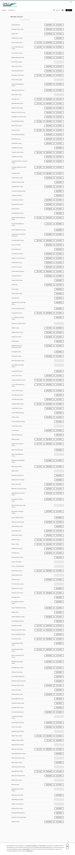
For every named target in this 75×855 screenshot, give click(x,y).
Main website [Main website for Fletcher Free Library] (49, 267)
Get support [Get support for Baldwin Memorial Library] (59, 57)
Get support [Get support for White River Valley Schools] (59, 775)
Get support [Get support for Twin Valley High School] (59, 712)
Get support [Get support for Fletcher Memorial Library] (59, 271)
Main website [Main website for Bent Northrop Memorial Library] (49, 84)
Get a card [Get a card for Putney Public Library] (39, 570)
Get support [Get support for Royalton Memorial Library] (59, 616)
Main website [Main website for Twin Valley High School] (49, 712)
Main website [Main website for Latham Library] (49, 417)
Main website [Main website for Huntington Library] (59, 351)
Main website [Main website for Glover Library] (59, 289)
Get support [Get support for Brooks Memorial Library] (59, 121)
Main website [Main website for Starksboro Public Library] (49, 685)
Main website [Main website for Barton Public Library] (49, 66)
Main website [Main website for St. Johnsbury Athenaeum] (59, 676)
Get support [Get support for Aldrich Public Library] (59, 42)
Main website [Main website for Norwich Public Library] (59, 526)
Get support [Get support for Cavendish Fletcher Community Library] (59, 161)
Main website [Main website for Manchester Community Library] (49, 443)
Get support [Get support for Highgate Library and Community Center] (59, 345)
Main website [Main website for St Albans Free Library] (59, 672)
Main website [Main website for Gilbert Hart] (49, 284)
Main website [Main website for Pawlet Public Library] (49, 535)
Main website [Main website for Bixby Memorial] (49, 99)
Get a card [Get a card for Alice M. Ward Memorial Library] (39, 47)
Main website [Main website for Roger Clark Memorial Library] (49, 607)
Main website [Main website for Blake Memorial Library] (49, 103)
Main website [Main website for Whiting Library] (49, 784)
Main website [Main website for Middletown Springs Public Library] (49, 460)
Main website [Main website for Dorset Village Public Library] (59, 229)
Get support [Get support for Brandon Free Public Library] (59, 112)
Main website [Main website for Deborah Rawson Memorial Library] (49, 217)
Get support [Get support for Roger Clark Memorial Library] (59, 607)
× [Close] (67, 846)
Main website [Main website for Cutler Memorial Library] (49, 199)
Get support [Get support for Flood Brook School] (59, 275)
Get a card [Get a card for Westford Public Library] (39, 771)
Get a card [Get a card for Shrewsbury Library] (39, 638)
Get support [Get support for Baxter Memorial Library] (59, 70)
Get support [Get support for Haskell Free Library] (59, 336)
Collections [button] (12, 10)
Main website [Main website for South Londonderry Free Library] (49, 655)
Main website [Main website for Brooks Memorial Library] (49, 121)
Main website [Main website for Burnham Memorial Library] (49, 134)
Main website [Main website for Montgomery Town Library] (59, 479)
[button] (56, 10)
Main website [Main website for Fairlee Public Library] (49, 262)
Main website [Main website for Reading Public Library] (59, 588)
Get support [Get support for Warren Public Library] (59, 735)
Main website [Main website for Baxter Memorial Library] (49, 70)
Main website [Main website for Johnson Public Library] (49, 390)
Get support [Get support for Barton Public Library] (59, 66)
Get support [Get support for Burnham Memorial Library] (59, 134)
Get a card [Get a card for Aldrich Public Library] (39, 42)
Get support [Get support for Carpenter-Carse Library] (59, 152)
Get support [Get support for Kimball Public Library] (59, 408)
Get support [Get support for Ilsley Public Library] (59, 356)
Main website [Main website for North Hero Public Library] (49, 522)
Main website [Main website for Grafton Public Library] (59, 293)
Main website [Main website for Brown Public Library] (49, 125)
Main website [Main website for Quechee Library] (49, 579)
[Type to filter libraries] (37, 20)
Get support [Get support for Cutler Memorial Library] (59, 199)
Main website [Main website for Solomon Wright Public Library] (59, 643)
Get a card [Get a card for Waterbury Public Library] (49, 740)
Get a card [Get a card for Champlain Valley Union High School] (39, 167)
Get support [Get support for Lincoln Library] (59, 430)
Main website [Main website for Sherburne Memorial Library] (59, 634)
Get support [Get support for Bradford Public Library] (59, 108)
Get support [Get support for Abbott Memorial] (59, 24)
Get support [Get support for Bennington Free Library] (59, 75)
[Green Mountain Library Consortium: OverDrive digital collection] (10, 5)
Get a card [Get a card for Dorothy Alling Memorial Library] (49, 223)
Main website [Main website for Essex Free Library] (49, 244)
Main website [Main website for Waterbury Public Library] (59, 740)
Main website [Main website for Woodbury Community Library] (59, 817)
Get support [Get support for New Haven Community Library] (59, 511)
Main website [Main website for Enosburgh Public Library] (49, 240)
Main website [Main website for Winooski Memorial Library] (59, 812)
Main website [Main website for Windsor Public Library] (59, 808)
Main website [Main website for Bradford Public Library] (49, 108)
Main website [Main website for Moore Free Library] (49, 484)
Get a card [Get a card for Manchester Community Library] (39, 443)
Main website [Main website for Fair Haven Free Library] (49, 253)
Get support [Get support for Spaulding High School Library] (59, 661)
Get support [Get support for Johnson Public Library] (59, 390)
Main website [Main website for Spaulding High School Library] (49, 661)
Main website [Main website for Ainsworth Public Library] (49, 29)
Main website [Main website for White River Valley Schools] (49, 775)
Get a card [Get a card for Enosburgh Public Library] (39, 240)
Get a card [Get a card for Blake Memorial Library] (39, 103)
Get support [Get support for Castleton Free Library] (59, 156)
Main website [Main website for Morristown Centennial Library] (49, 499)
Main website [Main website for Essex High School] (59, 249)
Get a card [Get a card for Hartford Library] (49, 328)
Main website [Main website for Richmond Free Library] (49, 592)
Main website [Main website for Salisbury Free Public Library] (49, 630)
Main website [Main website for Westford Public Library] (49, 771)
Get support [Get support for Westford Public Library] (59, 771)
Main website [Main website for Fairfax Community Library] (49, 258)
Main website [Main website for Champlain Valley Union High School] (49, 167)
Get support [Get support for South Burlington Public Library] (59, 649)
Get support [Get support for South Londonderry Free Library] (59, 655)
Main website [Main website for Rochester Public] (59, 597)
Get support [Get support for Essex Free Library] (59, 244)
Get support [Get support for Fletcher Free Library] (59, 267)
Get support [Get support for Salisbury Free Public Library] (59, 630)
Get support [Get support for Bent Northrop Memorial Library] (59, 84)
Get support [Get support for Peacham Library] (59, 539)
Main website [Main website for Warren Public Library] (49, 735)
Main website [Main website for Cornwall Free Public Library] (59, 191)
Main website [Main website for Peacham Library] (49, 539)
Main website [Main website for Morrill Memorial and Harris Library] (49, 493)
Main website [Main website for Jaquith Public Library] (59, 371)
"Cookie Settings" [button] (26, 849)
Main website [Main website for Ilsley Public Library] (49, 356)
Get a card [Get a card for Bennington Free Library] (39, 75)
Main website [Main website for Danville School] (49, 208)
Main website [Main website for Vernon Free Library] (49, 727)
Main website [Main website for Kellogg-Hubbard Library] (49, 404)
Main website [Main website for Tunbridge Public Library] (59, 707)
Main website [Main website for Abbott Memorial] (49, 24)
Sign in (69, 10)
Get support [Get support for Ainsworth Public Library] (59, 29)
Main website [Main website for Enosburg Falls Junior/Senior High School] (49, 234)
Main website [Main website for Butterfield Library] (49, 139)
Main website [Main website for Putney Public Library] (49, 570)
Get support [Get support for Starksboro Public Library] (59, 685)
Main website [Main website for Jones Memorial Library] (59, 395)
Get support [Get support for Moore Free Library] (59, 484)
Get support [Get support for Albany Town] (59, 33)
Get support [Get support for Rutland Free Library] (59, 625)
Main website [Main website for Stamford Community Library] (59, 681)
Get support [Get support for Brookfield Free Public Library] (59, 116)
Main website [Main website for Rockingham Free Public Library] (59, 601)
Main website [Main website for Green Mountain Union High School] (59, 302)
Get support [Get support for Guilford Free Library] (59, 313)
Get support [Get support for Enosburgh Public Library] (59, 240)
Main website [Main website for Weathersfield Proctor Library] (59, 753)
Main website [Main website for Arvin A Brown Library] (49, 53)
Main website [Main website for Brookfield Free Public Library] (49, 116)
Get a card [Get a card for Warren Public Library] (39, 735)
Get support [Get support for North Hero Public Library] (59, 522)
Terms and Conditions (31, 845)
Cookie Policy (29, 851)
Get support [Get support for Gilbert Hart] (59, 284)
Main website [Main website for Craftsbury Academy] (59, 195)
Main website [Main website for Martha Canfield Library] (59, 449)
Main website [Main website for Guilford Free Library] (49, 313)
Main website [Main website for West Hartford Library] (59, 762)
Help (71, 1)
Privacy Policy (42, 845)
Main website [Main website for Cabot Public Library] (49, 143)
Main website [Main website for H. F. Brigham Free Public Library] (59, 317)
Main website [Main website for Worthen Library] (49, 821)
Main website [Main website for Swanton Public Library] (49, 694)
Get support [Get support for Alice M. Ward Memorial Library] (59, 47)
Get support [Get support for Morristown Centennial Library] (59, 499)
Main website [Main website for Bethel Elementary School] (49, 90)
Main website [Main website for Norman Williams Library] (59, 517)
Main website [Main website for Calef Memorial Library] (59, 147)
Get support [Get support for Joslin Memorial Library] (59, 399)
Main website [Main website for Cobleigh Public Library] (49, 186)
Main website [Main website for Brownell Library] (49, 130)
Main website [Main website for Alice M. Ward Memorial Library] (49, 47)
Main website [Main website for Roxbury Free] (59, 612)
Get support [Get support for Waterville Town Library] (59, 749)
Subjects (4, 10)
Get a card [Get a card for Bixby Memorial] (39, 99)
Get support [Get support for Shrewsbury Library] (59, 638)
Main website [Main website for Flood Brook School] (49, 275)
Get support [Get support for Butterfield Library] (59, 139)
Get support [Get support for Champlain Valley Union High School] (59, 167)
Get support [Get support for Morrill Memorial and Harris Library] (59, 493)
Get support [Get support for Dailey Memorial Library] (59, 204)
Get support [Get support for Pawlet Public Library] (59, 535)
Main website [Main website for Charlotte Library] (49, 173)
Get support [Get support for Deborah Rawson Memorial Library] (59, 217)
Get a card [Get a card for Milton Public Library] (39, 466)
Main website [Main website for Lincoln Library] (49, 430)
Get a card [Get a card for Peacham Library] (39, 539)
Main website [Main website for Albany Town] (49, 33)
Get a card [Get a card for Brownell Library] (39, 130)
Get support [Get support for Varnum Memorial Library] (59, 722)
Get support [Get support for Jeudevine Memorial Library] (59, 380)
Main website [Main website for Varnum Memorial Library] (49, 722)
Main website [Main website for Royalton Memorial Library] (49, 616)
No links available (59, 62)
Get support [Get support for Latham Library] (59, 417)
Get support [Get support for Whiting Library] (59, 784)
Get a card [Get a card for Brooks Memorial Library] (39, 121)
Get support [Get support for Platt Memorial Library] (59, 548)
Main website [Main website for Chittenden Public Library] (59, 182)
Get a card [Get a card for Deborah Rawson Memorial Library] (39, 217)
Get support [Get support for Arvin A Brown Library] (59, 53)
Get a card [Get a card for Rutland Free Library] (39, 625)
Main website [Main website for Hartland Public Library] (49, 332)
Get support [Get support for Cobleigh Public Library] (59, 186)
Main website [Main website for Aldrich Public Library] (49, 42)
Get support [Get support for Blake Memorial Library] (59, 103)
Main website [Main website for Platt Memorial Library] (49, 548)
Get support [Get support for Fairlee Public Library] (59, 262)
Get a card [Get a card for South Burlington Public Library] (39, 649)
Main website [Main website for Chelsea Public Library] (49, 177)
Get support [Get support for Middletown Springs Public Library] (59, 460)
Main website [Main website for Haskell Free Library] (49, 336)
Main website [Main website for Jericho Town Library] (49, 375)
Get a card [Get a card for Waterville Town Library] (39, 749)
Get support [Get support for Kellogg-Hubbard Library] (59, 404)
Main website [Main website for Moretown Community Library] (49, 488)
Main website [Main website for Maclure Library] (49, 439)
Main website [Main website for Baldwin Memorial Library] (49, 57)
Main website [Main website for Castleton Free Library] (49, 156)
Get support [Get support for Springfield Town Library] (59, 667)
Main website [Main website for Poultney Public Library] (59, 557)
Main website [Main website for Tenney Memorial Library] (59, 698)
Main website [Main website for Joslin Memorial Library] (49, 399)
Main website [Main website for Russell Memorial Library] (59, 621)
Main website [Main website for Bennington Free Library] (49, 75)
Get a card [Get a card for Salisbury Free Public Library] (39, 630)
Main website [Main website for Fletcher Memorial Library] (49, 271)
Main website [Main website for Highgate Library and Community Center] (49, 345)
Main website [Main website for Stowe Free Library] (59, 689)
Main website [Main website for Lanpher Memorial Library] (59, 412)
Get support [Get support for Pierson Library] (59, 544)
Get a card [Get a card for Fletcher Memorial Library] (39, 271)
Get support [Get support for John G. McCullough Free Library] (59, 384)
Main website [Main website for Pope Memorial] (49, 553)
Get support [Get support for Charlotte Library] (59, 173)
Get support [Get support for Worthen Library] (59, 821)
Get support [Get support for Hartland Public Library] (59, 332)
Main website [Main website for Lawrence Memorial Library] (59, 421)
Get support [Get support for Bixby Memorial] (59, 99)
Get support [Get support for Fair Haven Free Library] (59, 253)
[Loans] (63, 10)
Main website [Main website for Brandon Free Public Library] (49, 112)
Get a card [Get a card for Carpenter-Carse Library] (39, 152)
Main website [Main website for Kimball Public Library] (49, 408)
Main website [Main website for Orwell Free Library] (49, 530)
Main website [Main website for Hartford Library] (59, 328)
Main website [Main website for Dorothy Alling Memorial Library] (59, 223)
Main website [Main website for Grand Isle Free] (59, 298)
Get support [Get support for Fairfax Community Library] (59, 258)
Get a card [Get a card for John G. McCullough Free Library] (39, 384)
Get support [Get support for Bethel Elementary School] (59, 90)
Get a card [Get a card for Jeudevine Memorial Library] (39, 380)
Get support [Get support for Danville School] (59, 208)
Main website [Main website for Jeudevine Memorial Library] (49, 380)
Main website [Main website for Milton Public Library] (49, 466)
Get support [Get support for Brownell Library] (59, 130)
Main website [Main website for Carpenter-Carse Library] (49, 152)
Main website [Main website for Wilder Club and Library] (59, 795)
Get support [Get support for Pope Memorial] (59, 553)
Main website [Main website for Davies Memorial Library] (59, 213)
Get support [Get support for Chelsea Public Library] (59, 177)
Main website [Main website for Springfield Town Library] (49, 667)
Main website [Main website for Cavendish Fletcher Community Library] (49, 161)
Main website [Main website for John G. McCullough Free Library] (49, 384)
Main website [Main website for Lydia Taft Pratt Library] (59, 434)
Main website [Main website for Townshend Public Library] (59, 703)
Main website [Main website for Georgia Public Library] (59, 280)
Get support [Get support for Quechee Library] (59, 579)
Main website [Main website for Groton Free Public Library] (59, 308)
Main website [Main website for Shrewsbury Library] (49, 638)
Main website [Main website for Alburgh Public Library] (59, 38)
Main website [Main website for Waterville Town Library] (49, 749)
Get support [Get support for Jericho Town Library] (59, 375)
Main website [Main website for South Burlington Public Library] (49, 649)
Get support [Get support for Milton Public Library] (59, 466)
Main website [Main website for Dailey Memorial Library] (49, 204)
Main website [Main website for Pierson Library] (49, 544)
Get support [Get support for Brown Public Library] (59, 125)
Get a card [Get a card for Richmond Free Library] (39, 592)
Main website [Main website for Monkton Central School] (59, 475)
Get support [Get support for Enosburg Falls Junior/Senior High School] (59, 234)
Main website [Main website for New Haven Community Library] (49, 511)
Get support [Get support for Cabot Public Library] (59, 143)
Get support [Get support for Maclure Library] (59, 439)
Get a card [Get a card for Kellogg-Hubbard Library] (39, 404)
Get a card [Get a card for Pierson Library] (39, 544)
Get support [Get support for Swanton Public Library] (59, 694)
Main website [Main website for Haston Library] (59, 341)
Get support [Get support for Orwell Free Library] (59, 530)
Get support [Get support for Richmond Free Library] (59, 592)
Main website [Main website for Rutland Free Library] (49, 625)
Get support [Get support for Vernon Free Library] (59, 727)
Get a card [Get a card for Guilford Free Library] (39, 313)
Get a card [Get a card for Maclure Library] (39, 439)
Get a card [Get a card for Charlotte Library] (39, 173)
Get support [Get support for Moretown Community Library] (59, 488)
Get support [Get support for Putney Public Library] (59, 570)
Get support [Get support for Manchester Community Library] (59, 443)
